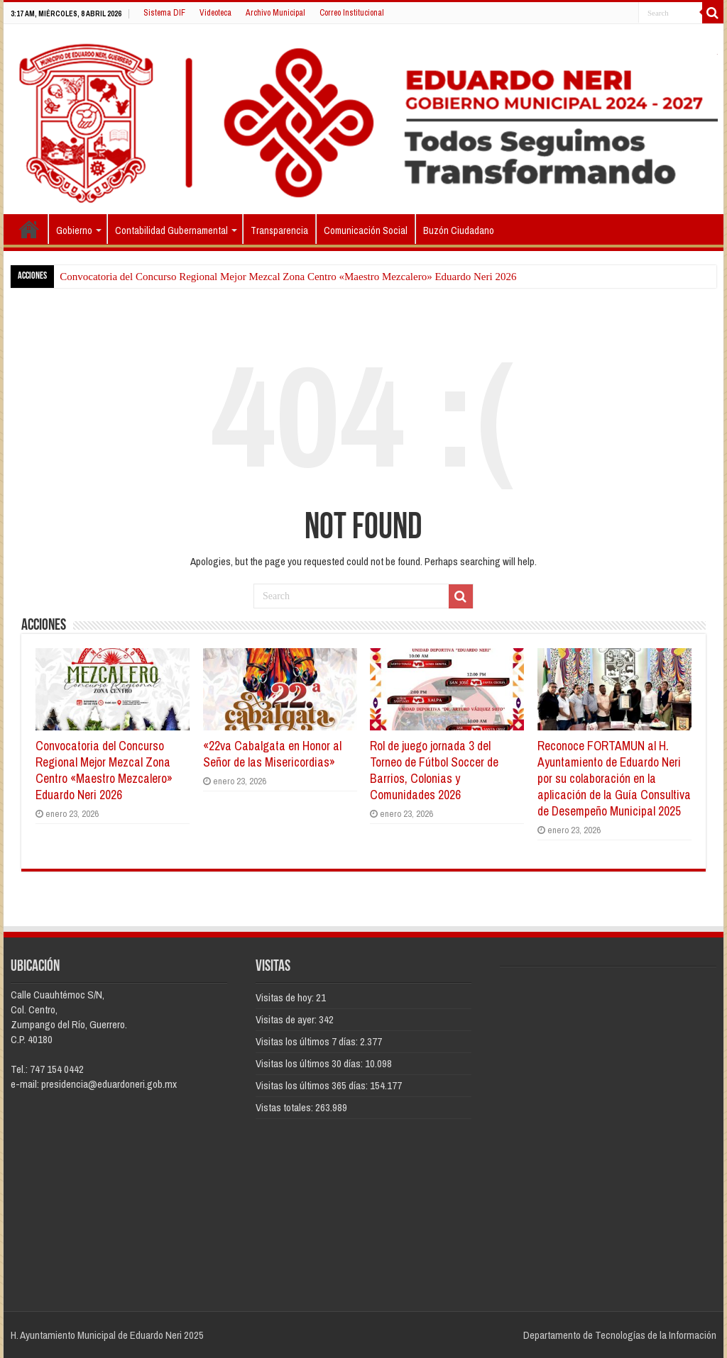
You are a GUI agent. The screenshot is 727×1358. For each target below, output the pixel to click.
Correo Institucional (351, 12)
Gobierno (74, 230)
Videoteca (215, 12)
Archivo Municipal (275, 12)
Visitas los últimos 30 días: (310, 1063)
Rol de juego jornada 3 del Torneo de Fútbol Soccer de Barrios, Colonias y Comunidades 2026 (434, 770)
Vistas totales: (285, 1107)
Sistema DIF (164, 12)
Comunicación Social (366, 230)
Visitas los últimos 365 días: (313, 1085)
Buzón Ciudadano (458, 230)
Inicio (29, 229)
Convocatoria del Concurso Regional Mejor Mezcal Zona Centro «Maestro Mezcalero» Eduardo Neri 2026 (288, 276)
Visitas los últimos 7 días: (308, 1041)
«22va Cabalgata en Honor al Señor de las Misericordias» (272, 754)
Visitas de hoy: (286, 997)
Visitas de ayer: (287, 1019)
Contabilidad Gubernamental (171, 230)
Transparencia (279, 230)
